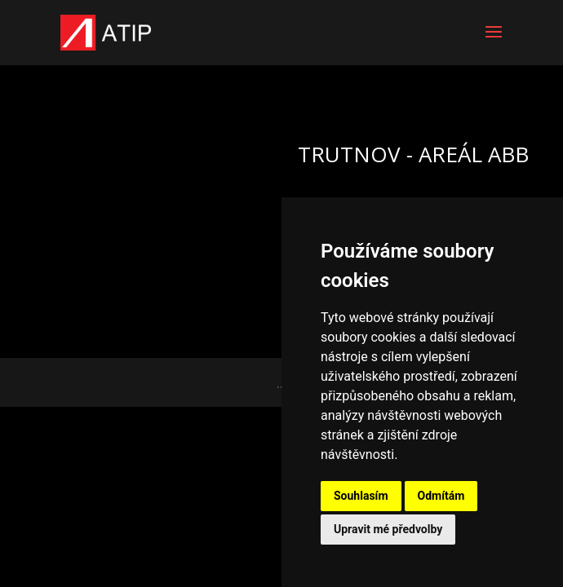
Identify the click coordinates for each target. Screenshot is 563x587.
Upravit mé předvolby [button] (388, 529)
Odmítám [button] (441, 495)
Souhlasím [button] (361, 495)
